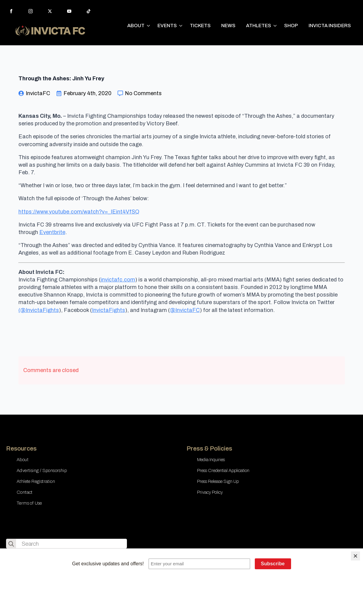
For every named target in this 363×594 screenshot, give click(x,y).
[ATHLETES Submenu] (275, 25)
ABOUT (135, 25)
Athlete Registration (36, 481)
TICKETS (200, 25)
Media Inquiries (211, 459)
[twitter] (50, 11)
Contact (25, 492)
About (22, 459)
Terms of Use (29, 503)
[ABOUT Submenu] (148, 25)
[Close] (355, 555)
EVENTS (167, 25)
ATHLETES (258, 25)
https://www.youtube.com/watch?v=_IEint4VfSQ (78, 212)
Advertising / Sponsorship (42, 470)
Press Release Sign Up (218, 481)
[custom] (88, 11)
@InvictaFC (185, 310)
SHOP (291, 25)
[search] (11, 544)
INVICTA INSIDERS (330, 25)
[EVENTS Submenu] (181, 25)
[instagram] (30, 11)
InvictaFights (108, 310)
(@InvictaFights (38, 310)
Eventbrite (52, 232)
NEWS (228, 25)
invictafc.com (118, 280)
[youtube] (69, 11)
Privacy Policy (210, 492)
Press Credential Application (223, 470)
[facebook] (11, 11)
